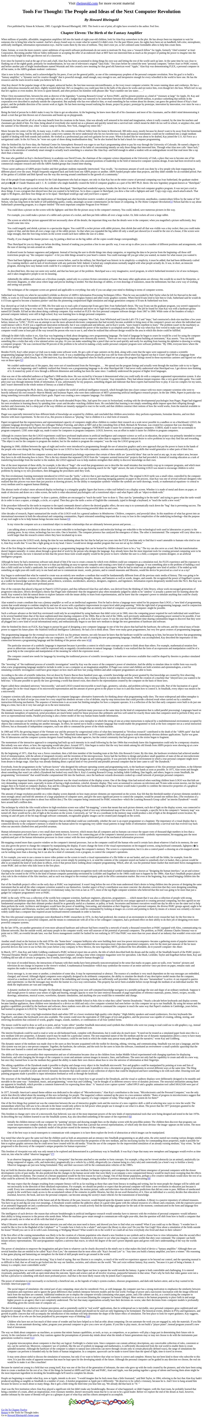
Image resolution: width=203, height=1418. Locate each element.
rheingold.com (87, 3)
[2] (21, 360)
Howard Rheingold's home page (23, 1415)
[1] (171, 201)
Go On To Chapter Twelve (14, 1409)
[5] (102, 957)
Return (4, 1412)
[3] (68, 519)
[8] (149, 1178)
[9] (28, 1283)
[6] (130, 1116)
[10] (88, 1316)
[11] (32, 1338)
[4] (90, 640)
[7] (52, 1154)
